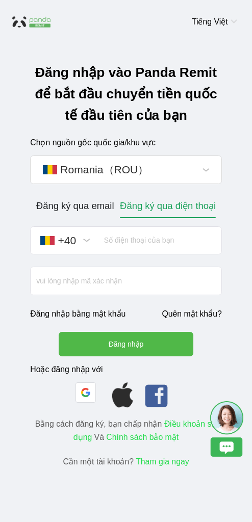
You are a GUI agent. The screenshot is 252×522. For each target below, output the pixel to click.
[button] (85, 392)
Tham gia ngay (162, 461)
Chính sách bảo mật (142, 437)
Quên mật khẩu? (191, 313)
